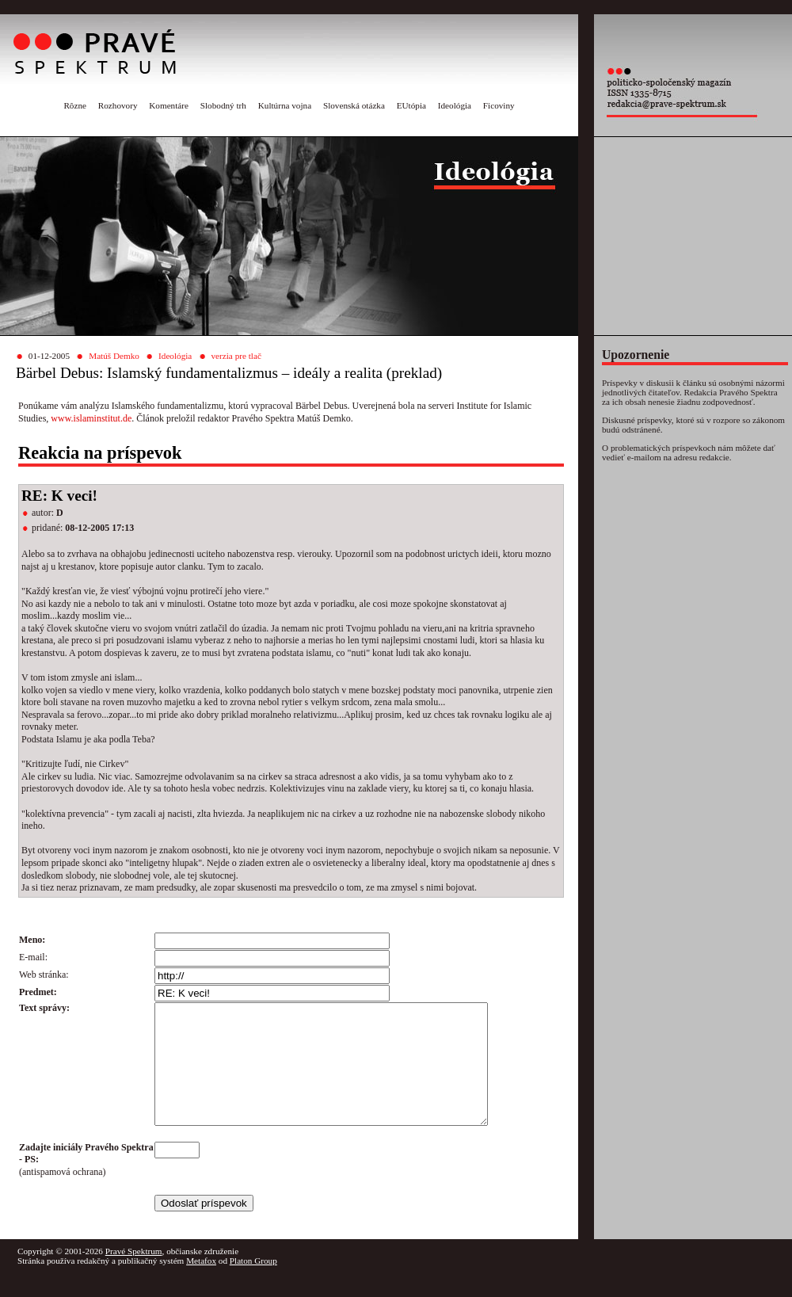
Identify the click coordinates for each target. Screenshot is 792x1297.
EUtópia (411, 105)
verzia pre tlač (236, 355)
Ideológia (454, 105)
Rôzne (74, 105)
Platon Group (253, 1284)
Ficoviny (499, 105)
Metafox (201, 1284)
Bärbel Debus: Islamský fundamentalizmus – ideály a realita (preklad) (229, 372)
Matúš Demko (114, 355)
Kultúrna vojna (284, 105)
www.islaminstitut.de (91, 418)
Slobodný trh (223, 105)
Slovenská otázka (354, 105)
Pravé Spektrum (133, 1275)
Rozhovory (118, 105)
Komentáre (168, 105)
